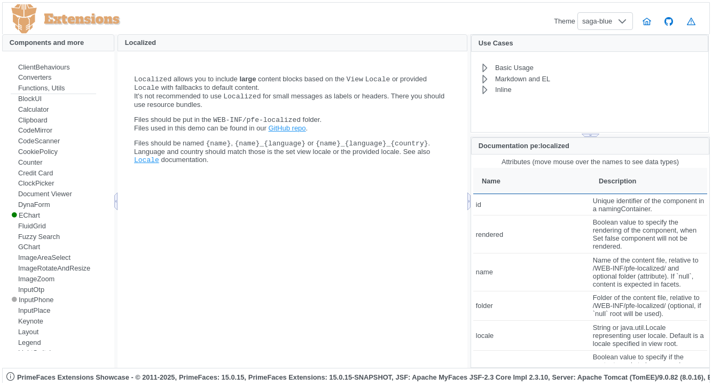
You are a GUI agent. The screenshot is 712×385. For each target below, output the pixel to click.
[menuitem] (53, 67)
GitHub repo (287, 132)
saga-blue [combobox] (597, 21)
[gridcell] (531, 204)
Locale (146, 166)
